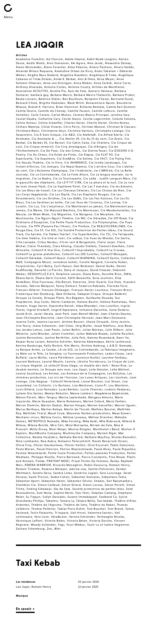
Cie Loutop (112, 202)
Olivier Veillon (75, 445)
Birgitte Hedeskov (52, 102)
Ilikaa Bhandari (87, 305)
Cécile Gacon (71, 118)
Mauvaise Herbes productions (88, 413)
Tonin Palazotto (41, 512)
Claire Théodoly (39, 246)
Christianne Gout (53, 130)
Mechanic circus (27, 417)
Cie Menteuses (88, 210)
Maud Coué (56, 413)
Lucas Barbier (68, 389)
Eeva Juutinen (103, 278)
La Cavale (49, 349)
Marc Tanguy (47, 397)
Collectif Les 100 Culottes (80, 254)
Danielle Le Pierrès (48, 270)
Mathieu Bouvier (103, 409)
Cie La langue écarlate (106, 174)
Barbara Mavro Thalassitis (92, 94)
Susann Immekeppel (82, 496)
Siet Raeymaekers (119, 480)
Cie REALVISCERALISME (108, 226)
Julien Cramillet (62, 333)
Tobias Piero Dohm (71, 508)
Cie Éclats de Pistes (62, 154)
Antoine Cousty (79, 87)
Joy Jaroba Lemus (29, 329)
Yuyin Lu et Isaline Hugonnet (108, 524)
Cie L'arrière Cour (101, 166)
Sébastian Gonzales (86, 476)
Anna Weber (83, 83)
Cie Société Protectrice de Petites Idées (87, 230)
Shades (99, 480)
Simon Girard (71, 484)
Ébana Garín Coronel (51, 278)
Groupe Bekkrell (114, 293)
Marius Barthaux (27, 409)
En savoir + (25, 609)
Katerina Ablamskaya (89, 341)
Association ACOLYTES (32, 91)
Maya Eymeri (121, 413)
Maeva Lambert (81, 393)
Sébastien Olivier (79, 480)
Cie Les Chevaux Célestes (70, 190)
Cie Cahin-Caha (78, 142)
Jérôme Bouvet (73, 321)
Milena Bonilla (38, 425)
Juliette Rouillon (122, 333)
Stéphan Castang (103, 492)
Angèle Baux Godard (43, 75)
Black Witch (76, 102)
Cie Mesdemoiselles (115, 210)
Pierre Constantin (94, 457)
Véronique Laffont (29, 520)
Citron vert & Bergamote (77, 242)
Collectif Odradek (29, 258)
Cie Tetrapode (123, 234)
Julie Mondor (39, 333)
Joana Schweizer (44, 325)
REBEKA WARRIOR (38, 465)
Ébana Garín (25, 278)
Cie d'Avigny (97, 146)
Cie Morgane (83, 214)
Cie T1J (105, 234)
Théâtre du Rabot (102, 504)
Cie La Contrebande (45, 174)
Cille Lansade (25, 242)
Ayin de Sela (77, 91)
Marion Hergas (74, 405)
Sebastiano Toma (114, 476)
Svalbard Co (108, 496)
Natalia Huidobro (45, 437)
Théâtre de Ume (75, 504)
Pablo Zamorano (122, 445)
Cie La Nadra (41, 178)
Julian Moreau (92, 329)
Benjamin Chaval (97, 98)
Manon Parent (26, 397)
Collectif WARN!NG (81, 258)
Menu (8, 17)
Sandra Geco (42, 472)
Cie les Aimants (121, 186)
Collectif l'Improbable (78, 250)
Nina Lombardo (27, 441)
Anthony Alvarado (29, 87)
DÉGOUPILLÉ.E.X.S (41, 274)
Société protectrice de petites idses (98, 488)
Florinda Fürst (117, 285)
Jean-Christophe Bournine (35, 317)
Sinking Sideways (39, 488)
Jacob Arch (24, 313)
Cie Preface (81, 226)
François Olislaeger (56, 289)
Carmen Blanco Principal (91, 114)
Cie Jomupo (50, 166)
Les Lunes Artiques (93, 377)
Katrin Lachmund (118, 341)
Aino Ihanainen (58, 63)
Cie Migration (62, 214)
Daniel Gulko (105, 266)
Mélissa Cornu (51, 417)
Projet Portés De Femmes (90, 461)
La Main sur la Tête (29, 353)
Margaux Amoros (100, 397)
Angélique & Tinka (102, 75)
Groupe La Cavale (29, 297)
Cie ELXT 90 (104, 154)
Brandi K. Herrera (41, 106)
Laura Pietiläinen (61, 357)
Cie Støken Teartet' (57, 234)
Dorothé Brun (112, 274)
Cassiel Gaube (26, 118)
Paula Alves (102, 449)
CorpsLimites (25, 266)
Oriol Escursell (98, 445)
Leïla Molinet (119, 369)
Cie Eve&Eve (66, 158)
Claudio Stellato (85, 246)
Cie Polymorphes (105, 222)
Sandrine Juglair (86, 472)
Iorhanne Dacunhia (93, 309)
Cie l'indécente (81, 170)
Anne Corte (122, 83)
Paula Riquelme (124, 449)
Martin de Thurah (76, 409)
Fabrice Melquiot (41, 285)
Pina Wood (117, 457)
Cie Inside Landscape (104, 162)
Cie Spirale (33, 234)
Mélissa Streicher (100, 417)
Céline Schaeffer (50, 122)
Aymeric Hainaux (100, 91)
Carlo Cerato (40, 114)
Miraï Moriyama (77, 425)
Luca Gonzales (46, 389)
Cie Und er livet (53, 238)
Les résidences (25, 581)
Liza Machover (82, 385)
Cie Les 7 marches (95, 186)
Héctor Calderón (63, 301)
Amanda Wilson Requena (34, 71)
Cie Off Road (117, 218)
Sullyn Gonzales (54, 496)
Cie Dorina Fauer (94, 150)
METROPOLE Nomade (43, 421)
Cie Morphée (104, 214)
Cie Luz (33, 206)
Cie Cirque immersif (38, 146)
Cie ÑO (80, 218)
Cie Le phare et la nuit (99, 182)
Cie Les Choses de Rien (108, 190)
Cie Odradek (96, 218)
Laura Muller (38, 357)
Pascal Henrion (47, 449)
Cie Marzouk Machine (60, 210)
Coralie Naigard (91, 262)
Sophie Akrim (64, 492)
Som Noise (44, 492)
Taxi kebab (105, 500)
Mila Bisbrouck (110, 421)
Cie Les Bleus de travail (33, 190)
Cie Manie (34, 210)
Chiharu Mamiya (28, 126)
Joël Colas (66, 325)
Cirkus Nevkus (47, 242)
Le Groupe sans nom (56, 369)
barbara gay (39, 94)
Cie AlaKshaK (86, 134)
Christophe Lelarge (109, 130)
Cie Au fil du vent (94, 138)
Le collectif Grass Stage (61, 365)
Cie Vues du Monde (98, 238)
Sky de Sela (62, 488)
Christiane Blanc (27, 130)
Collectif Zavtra (108, 258)
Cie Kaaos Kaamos (73, 166)
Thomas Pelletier (43, 508)
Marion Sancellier (100, 405)
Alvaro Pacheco (100, 67)
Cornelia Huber (116, 262)
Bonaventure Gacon (100, 102)
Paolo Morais (25, 449)
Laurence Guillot (88, 357)
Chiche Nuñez (119, 122)
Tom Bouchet (96, 508)
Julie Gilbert (114, 329)
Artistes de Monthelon (108, 87)
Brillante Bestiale (92, 106)
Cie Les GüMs (71, 198)
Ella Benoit (63, 282)
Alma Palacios (77, 67)
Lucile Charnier (91, 389)
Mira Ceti (57, 425)
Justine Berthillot (57, 337)
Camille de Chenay (52, 110)
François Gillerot (28, 289)
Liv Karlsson (61, 385)
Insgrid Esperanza (64, 309)
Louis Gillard (25, 389)
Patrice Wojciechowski (76, 449)
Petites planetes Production (105, 453)
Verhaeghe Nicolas (111, 516)
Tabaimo (52, 500)
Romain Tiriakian (28, 469)
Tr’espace (62, 512)
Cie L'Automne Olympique (48, 170)
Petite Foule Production (65, 453)
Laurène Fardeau (114, 357)
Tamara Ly (67, 500)
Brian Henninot (67, 106)
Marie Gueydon (43, 401)
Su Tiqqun (33, 496)
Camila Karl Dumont (120, 106)
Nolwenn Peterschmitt (74, 441)
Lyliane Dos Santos (29, 393)
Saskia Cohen (60, 476)
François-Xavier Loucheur (90, 289)
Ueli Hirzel (78, 512)
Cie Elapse (86, 154)
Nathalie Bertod (71, 437)
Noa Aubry (48, 441)
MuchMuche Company (45, 433)
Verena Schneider (82, 516)
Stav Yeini (82, 492)
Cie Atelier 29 (69, 138)
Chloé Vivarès (51, 126)
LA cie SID (65, 349)
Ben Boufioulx (73, 98)
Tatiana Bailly (85, 500)
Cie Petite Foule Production (70, 222)
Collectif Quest (54, 258)
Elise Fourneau (43, 282)
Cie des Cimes (70, 150)
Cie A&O (69, 134)
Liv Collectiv (42, 385)
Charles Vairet (74, 122)
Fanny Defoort (66, 285)
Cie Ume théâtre (28, 238)
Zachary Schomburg (30, 528)
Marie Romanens (69, 401)
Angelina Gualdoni (74, 75)
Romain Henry (119, 465)
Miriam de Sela (101, 425)
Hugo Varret (38, 305)
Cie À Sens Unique (47, 134)
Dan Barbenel (84, 266)
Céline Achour (26, 122)
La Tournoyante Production (83, 353)
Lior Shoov (112, 381)
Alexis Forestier (55, 67)
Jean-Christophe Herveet (74, 317)
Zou (49, 528)
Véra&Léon (59, 516)
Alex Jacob (95, 63)
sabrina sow (77, 469)
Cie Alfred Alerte (110, 134)
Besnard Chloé (26, 102)
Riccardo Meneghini (67, 465)
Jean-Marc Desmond (110, 317)
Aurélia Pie (58, 91)
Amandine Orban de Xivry (74, 71)
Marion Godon (51, 405)
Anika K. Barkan (65, 79)
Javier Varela (43, 313)
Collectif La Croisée (110, 250)
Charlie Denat (97, 122)
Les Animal (51, 373)
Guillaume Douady (99, 297)
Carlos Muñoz (61, 114)
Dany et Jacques (76, 270)
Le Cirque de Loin (121, 361)
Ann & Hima (86, 79)
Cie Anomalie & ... (45, 138)
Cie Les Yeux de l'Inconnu (84, 202)
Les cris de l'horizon (62, 377)
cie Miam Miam (39, 214)
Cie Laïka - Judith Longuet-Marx (106, 178)
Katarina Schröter (59, 341)
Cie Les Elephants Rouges (90, 194)
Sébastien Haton (53, 480)
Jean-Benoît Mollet (85, 313)
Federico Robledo (92, 285)
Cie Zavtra (122, 238)
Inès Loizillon (109, 305)
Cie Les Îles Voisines (97, 198)
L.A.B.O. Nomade (119, 345)
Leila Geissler (98, 369)
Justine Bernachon (29, 337)
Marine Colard (93, 401)
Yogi (61, 524)
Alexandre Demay (118, 63)
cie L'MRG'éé (103, 170)
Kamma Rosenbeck (101, 337)
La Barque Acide (28, 349)
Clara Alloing (62, 246)
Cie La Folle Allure (75, 174)
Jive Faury (23, 325)
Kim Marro (71, 345)
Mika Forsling (71, 421)
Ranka (114, 461)
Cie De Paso (49, 150)
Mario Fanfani (116, 401)
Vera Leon (41, 516)
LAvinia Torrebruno (91, 361)
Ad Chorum (54, 59)
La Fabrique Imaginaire (118, 349)
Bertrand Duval (122, 98)
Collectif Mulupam (114, 254)
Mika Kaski (90, 421)
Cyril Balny (44, 266)
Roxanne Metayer (54, 469)
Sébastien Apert (27, 480)
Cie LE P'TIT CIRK (69, 182)
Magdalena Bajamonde (112, 393)
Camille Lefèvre (103, 110)
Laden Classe (114, 353)
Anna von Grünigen (57, 83)
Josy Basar (125, 325)
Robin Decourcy (95, 465)
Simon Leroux (93, 484)
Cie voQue (74, 238)
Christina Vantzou (80, 130)
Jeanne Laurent (48, 321)
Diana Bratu (91, 274)
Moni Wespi (57, 429)
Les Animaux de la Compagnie (83, 373)
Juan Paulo (52, 329)
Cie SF (38, 230)
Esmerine (79, 282)
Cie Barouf (57, 142)
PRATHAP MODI (58, 461)
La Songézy (53, 353)
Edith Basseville (79, 278)
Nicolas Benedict (124, 437)
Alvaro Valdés (124, 67)
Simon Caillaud (49, 484)
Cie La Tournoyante (67, 178)
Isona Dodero (119, 309)
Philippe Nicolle (43, 457)
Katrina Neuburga (29, 345)
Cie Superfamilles (85, 234)
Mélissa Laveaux (74, 417)
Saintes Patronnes (101, 469)
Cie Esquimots (45, 158)
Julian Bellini (71, 329)
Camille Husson (79, 110)
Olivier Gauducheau (48, 445)
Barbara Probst (124, 94)
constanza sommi (65, 262)
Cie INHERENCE (75, 162)
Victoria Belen (55, 520)
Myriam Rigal (106, 433)
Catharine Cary (49, 118)
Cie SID (50, 230)
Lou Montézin (118, 385)
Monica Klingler (79, 429)
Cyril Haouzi (63, 266)
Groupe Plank (54, 297)
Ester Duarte (97, 282)
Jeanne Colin (25, 321)
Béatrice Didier (50, 98)
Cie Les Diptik (59, 194)
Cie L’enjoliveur (52, 206)
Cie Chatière (100, 142)
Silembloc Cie (26, 484)
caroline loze (120, 114)
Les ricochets (118, 377)
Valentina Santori (100, 512)
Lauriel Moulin (52, 361)
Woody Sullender (43, 524)
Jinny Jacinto (120, 321)
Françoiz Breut (120, 289)
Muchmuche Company (79, 433)
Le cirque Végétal (29, 365)
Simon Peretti (115, 484)
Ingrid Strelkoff (38, 309)
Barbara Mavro (61, 94)
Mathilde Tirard (34, 413)
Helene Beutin (87, 301)
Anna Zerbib (103, 83)
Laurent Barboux (28, 361)
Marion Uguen (125, 405)
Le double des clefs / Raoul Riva (103, 365)
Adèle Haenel (75, 59)
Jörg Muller (83, 325)
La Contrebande (87, 349)
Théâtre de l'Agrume (46, 504)
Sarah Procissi (39, 476)
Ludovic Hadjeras (117, 389)
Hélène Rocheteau (113, 301)
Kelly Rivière (53, 345)
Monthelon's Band (106, 429)
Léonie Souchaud (28, 373)
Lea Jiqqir (80, 369)
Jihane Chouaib (97, 321)
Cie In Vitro (54, 162)
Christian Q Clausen (121, 126)
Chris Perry (71, 126)
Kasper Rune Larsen (30, 341)
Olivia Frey (23, 445)
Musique (22, 595)
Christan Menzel (93, 126)
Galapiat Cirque (89, 293)
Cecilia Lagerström (96, 118)
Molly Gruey (38, 429)
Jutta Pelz (79, 337)
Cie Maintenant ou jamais (84, 206)
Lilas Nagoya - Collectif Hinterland (54, 381)
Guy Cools (41, 301)
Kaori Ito (123, 337)
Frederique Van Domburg (35, 293)
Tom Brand (115, 508)
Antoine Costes (55, 87)
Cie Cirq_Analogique (70, 146)
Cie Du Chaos (37, 154)
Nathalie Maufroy (97, 437)
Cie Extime (84, 158)
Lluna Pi (101, 385)
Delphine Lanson (68, 274)
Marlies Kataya (51, 409)
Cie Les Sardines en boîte (44, 202)
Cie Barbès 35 (37, 142)
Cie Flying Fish (120, 158)
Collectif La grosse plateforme (38, 254)
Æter (57, 528)
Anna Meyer (106, 79)
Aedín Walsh (35, 63)
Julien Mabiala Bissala (92, 333)
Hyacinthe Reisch (61, 305)
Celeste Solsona (123, 118)
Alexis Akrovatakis (29, 67)
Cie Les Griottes (48, 198)
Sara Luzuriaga (111, 472)
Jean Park (62, 313)
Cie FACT (100, 158)
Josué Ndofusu (105, 325)
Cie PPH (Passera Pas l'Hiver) (50, 226)
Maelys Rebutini (56, 393)
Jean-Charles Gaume (116, 313)
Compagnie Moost (37, 262)
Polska (40, 461)
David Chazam (100, 270)
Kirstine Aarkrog (93, 345)
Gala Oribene (66, 293)
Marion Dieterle (27, 405)
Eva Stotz (115, 282)
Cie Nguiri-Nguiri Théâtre (54, 218)
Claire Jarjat (106, 242)
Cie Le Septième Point (64, 186)
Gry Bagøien (75, 297)
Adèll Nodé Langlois (102, 59)
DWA (127, 274)
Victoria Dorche (100, 520)
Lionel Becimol (92, 381)
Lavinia (70, 361)
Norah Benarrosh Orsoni (110, 441)
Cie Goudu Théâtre (30, 162)
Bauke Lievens (26, 98)
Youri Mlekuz (75, 524)
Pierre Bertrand (68, 457)
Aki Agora (78, 63)
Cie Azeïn (116, 138)
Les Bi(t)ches (116, 373)
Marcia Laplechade (72, 397)
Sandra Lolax (62, 472)
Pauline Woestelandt (31, 453)
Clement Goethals (112, 246)
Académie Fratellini (30, 59)
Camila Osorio (26, 110)
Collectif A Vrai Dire (45, 250)
